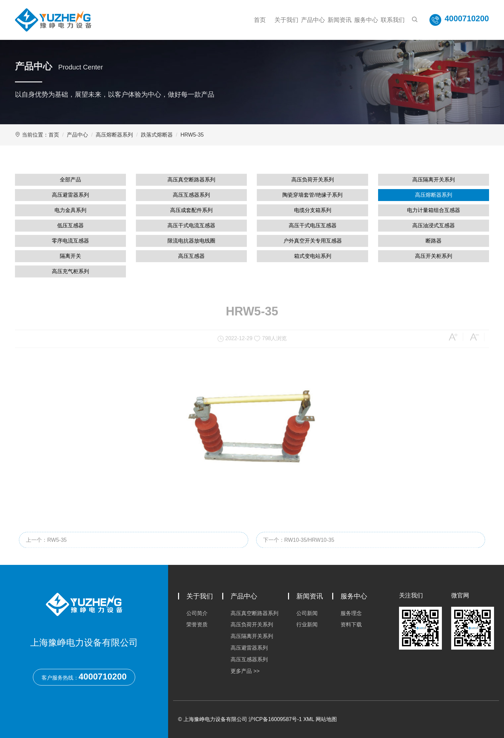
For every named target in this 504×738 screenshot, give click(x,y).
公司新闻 (307, 613)
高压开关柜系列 (433, 256)
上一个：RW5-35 (46, 550)
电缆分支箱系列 (312, 210)
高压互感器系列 (191, 195)
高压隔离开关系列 (433, 179)
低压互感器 (70, 225)
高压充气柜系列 (70, 271)
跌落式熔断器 (157, 135)
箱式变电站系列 (312, 256)
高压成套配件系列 (191, 210)
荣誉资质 (197, 624)
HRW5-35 (192, 135)
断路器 (434, 241)
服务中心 (366, 20)
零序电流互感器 (70, 241)
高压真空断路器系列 (191, 179)
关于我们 (286, 20)
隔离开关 (70, 256)
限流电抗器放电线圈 (191, 241)
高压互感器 (191, 256)
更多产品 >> (245, 671)
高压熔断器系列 (114, 135)
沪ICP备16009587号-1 (275, 719)
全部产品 (70, 179)
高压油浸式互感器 (433, 225)
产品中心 (313, 20)
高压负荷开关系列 (312, 179)
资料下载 (351, 624)
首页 (260, 20)
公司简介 (197, 613)
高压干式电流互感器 (191, 225)
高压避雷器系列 (70, 195)
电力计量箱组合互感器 (433, 210)
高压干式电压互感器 (313, 225)
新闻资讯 (340, 20)
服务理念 (351, 613)
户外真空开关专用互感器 (312, 241)
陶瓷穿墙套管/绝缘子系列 (312, 195)
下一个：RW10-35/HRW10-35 (299, 550)
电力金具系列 (70, 210)
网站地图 (326, 719)
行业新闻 (307, 624)
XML (308, 719)
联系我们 (393, 20)
